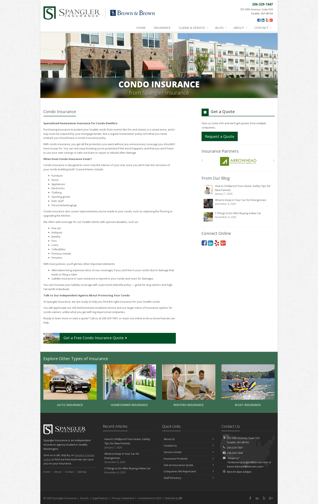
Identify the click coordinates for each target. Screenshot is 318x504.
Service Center (189, 452)
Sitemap (82, 472)
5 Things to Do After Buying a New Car (238, 216)
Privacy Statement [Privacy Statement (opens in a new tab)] (123, 498)
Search (84, 498)
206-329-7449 (235, 453)
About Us (189, 439)
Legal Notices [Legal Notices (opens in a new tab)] (100, 498)
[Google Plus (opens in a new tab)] (271, 20)
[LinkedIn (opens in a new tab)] (262, 20)
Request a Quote (219, 136)
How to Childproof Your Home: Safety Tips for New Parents (238, 190)
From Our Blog (216, 178)
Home (141, 28)
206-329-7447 (235, 447)
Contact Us (189, 445)
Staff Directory (189, 478)
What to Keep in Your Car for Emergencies (238, 203)
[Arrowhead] (238, 161)
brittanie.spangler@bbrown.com (248, 462)
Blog (221, 27)
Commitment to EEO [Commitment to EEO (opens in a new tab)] (149, 498)
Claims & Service (194, 27)
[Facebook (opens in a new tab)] (258, 20)
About (241, 27)
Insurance (162, 28)
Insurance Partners (220, 151)
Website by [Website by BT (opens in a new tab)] (174, 498)
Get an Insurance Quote (189, 465)
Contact (263, 27)
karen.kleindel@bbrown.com (244, 466)
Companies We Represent (189, 471)
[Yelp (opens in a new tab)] (267, 20)
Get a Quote (85, 338)
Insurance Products (189, 458)
